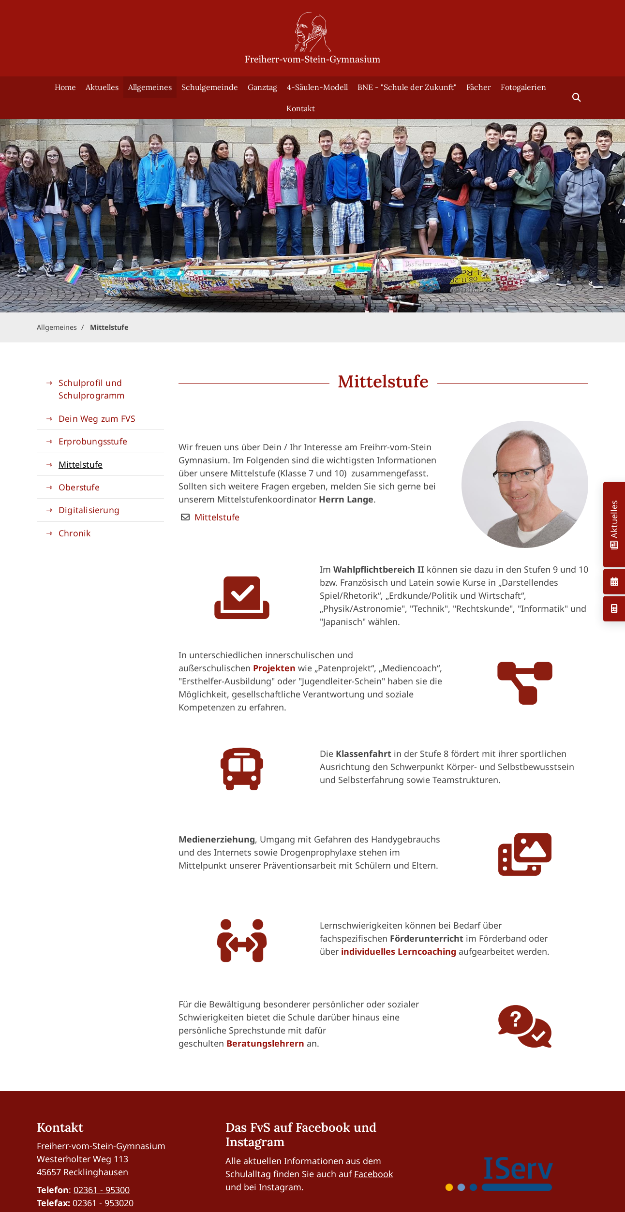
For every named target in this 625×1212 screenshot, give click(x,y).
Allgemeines (150, 87)
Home (65, 87)
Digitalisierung (89, 510)
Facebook (373, 1174)
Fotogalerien (523, 87)
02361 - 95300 (102, 1190)
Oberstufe (79, 487)
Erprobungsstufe (93, 441)
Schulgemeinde (209, 87)
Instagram (280, 1187)
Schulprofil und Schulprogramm (92, 389)
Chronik (74, 533)
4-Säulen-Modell (317, 87)
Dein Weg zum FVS (97, 418)
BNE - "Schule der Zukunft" (407, 87)
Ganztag (262, 87)
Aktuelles (102, 87)
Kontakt (300, 108)
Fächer (478, 87)
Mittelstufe (109, 327)
